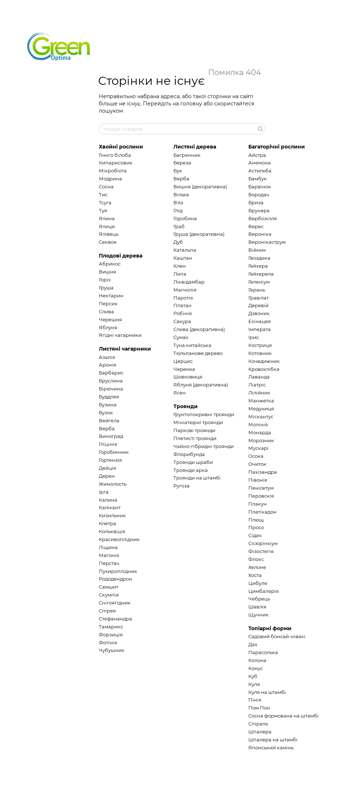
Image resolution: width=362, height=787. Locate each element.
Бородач (258, 194)
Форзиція (111, 634)
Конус (255, 668)
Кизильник (112, 515)
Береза (182, 163)
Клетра (107, 523)
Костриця (260, 345)
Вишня (107, 272)
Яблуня (108, 327)
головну (191, 103)
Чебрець (259, 599)
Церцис (183, 361)
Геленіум (259, 282)
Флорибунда (189, 454)
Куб (252, 676)
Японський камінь (271, 747)
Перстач (109, 563)
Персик (108, 303)
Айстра (257, 155)
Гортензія (110, 460)
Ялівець (108, 234)
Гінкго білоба (115, 155)
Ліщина (108, 547)
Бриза (256, 202)
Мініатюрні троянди (198, 422)
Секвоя (108, 242)
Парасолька (263, 652)
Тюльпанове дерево (198, 353)
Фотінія (108, 642)
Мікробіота (113, 170)
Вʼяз (178, 202)
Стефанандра (115, 618)
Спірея (107, 611)
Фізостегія (261, 551)
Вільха (181, 194)
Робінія (182, 313)
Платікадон (262, 512)
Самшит (108, 587)
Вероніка (260, 234)
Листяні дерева (194, 146)
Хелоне (257, 567)
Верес (256, 226)
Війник (257, 250)
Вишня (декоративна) (200, 186)
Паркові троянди (194, 430)
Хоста (255, 575)
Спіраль (258, 724)
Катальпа (184, 250)
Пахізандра (262, 472)
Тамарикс (111, 626)
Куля (254, 684)
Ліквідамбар (189, 282)
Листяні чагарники (125, 349)
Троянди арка (190, 470)
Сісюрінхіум (263, 543)
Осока (256, 456)
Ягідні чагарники (120, 335)
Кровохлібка (263, 369)
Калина (108, 500)
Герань (256, 290)
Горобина (185, 218)
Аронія (107, 365)
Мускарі (258, 448)
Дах (252, 644)
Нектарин (111, 295)
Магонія (109, 555)
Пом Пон (259, 708)
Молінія (258, 424)
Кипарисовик (115, 163)
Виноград (111, 436)
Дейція (107, 468)
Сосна (106, 186)
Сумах (180, 337)
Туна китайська (192, 345)
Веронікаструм (267, 242)
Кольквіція (112, 531)
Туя (103, 210)
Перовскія (261, 496)
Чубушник (112, 650)
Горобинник (114, 452)
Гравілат (258, 298)
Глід (177, 210)
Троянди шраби (193, 462)
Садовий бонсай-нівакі (277, 636)
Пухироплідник (118, 571)
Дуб (178, 242)
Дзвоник (259, 313)
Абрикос (110, 264)
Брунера (259, 210)
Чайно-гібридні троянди (203, 446)
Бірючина (111, 389)
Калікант (110, 507)
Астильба (260, 170)
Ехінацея (259, 321)
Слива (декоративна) (199, 329)
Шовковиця (187, 377)
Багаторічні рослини (276, 146)
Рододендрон (115, 579)
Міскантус (260, 416)
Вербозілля (262, 218)
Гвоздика (259, 258)
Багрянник (187, 155)
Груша (106, 287)
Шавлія (257, 607)
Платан (182, 305)
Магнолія (185, 290)
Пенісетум (261, 488)
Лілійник (259, 392)
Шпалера (260, 731)
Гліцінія (108, 444)
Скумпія (109, 595)
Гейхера (258, 266)
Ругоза (181, 486)
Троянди (185, 406)
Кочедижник (264, 361)
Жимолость (112, 484)
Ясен (179, 392)
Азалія (107, 357)
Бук (177, 170)
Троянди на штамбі (197, 478)
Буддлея (109, 396)
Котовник (260, 353)
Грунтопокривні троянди (203, 414)
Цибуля (257, 583)
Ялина (107, 218)
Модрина (110, 178)
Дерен (107, 476)
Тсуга (105, 202)
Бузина (108, 404)
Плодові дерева (120, 255)
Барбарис (111, 373)
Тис (103, 194)
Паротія (183, 298)
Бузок (106, 412)
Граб (179, 226)
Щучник (258, 615)
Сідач (255, 535)
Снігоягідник (115, 603)
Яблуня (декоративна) (200, 385)
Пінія (254, 700)
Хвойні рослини (121, 146)
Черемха (184, 369)
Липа (179, 274)
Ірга (104, 492)
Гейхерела (261, 274)
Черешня (110, 319)
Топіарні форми (269, 628)
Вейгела (109, 420)
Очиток (257, 464)
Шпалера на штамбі (273, 739)
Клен (179, 266)
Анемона (259, 163)
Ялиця (107, 226)
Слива (106, 311)
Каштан (182, 258)
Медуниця (261, 408)
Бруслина (111, 381)
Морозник (261, 440)
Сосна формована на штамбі (283, 716)
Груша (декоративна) (198, 234)
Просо (256, 527)
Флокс (256, 559)
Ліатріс (257, 385)
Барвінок (259, 186)
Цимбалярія (263, 591)
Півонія (257, 480)
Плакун (257, 504)
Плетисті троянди (194, 438)
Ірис (253, 337)
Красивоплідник (119, 539)
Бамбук (257, 178)
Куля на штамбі (267, 692)
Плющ (256, 520)
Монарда (259, 432)
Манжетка (261, 400)
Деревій (258, 305)
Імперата (259, 329)
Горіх (105, 279)
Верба (107, 428)
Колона (257, 660)
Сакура (182, 321)
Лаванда (259, 377)
